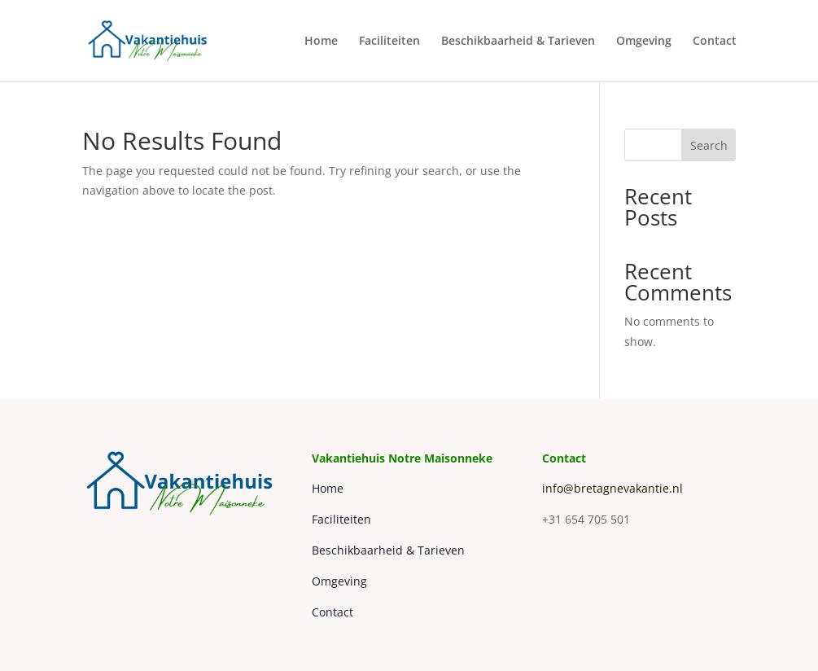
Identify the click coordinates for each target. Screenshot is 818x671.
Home (321, 41)
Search (709, 145)
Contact (715, 41)
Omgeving (643, 41)
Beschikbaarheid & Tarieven (518, 41)
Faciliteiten (389, 41)
